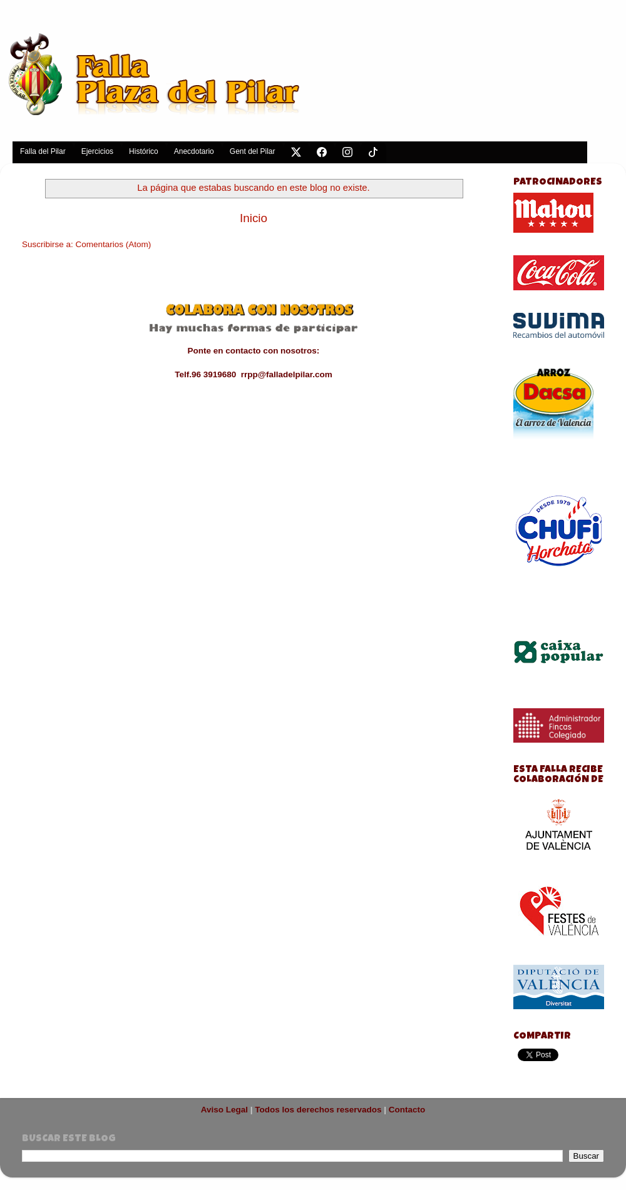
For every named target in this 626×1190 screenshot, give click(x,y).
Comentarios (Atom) (113, 244)
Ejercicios (97, 151)
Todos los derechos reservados (318, 1109)
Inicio (253, 218)
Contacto (407, 1109)
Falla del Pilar (43, 151)
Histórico (143, 151)
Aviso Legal (224, 1109)
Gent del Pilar (252, 151)
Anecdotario (194, 151)
